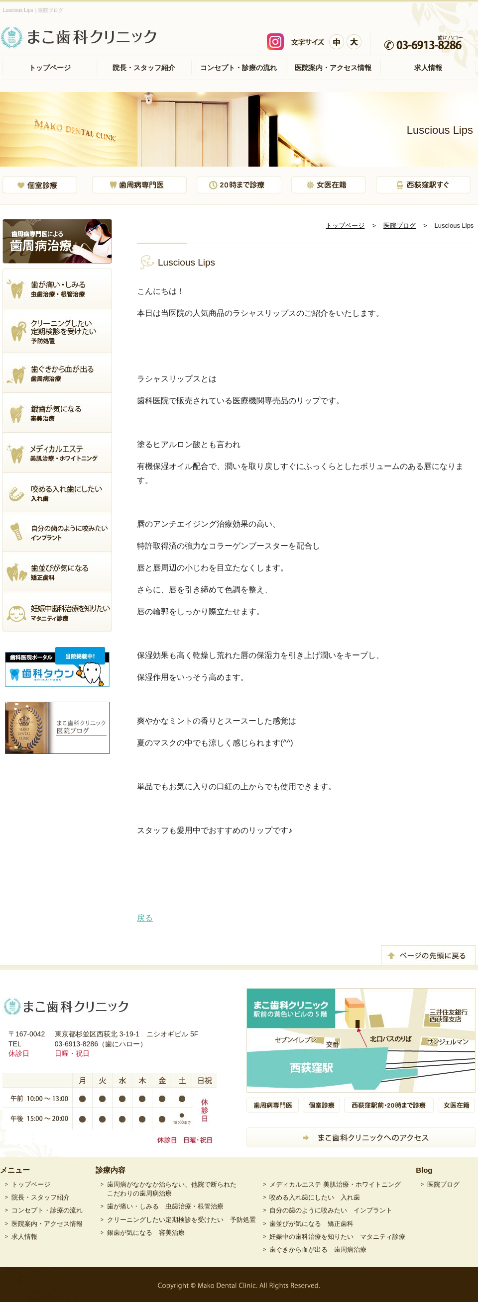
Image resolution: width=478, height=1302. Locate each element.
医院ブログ (399, 225)
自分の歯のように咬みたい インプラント (330, 1210)
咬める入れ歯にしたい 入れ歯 (314, 1197)
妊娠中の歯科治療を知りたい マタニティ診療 (337, 1236)
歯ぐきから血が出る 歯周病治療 (317, 1249)
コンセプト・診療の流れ (238, 68)
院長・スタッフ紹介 (144, 68)
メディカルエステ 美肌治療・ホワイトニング (335, 1184)
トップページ (50, 68)
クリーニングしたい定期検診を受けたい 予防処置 (181, 1219)
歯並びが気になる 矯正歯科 (311, 1223)
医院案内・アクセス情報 (333, 68)
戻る (145, 918)
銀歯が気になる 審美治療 (146, 1232)
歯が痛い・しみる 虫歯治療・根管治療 (165, 1206)
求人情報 (428, 68)
